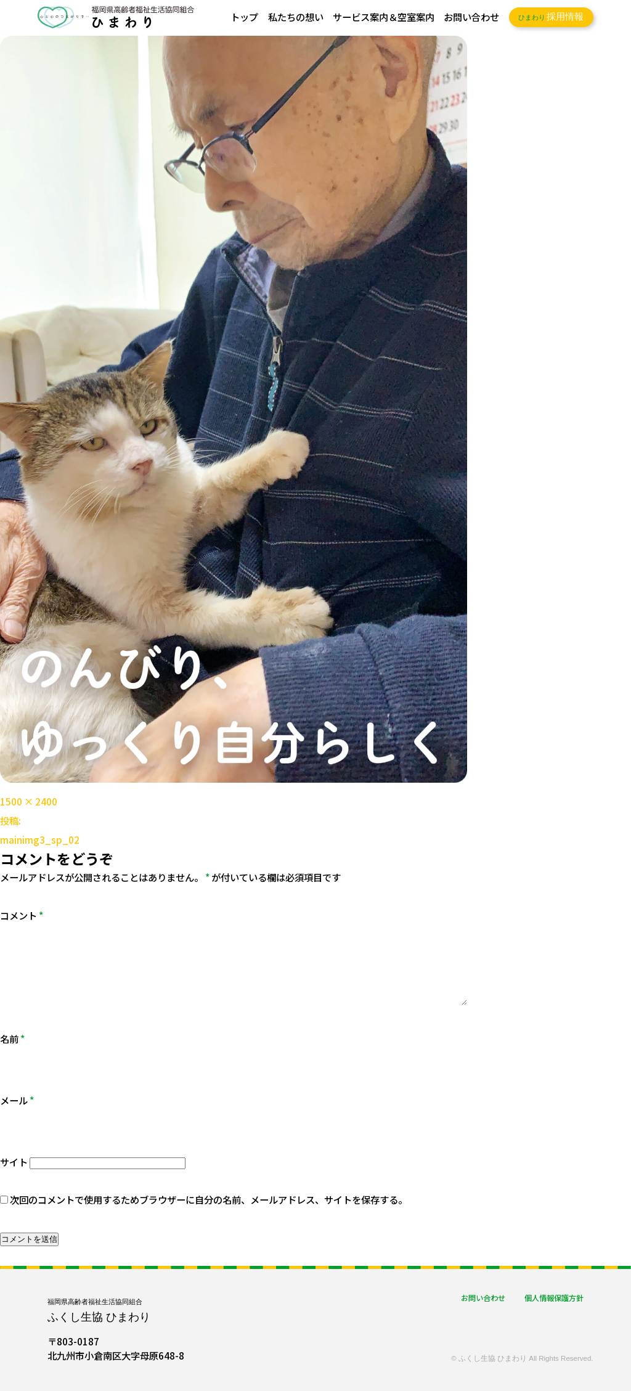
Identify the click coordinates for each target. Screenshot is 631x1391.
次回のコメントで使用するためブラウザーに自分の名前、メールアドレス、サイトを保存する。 (208, 1199)
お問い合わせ (471, 16)
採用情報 (551, 16)
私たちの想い (296, 16)
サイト (14, 1162)
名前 (12, 1038)
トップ (244, 16)
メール (17, 1100)
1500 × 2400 (28, 801)
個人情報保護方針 (554, 1297)
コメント (21, 915)
